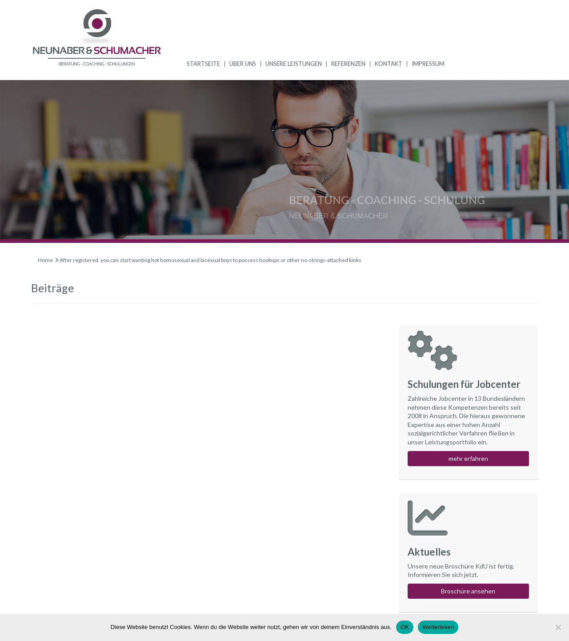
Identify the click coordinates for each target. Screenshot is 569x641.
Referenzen (348, 63)
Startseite (203, 63)
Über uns (242, 63)
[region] (284, 161)
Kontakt (388, 63)
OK (405, 627)
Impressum (428, 63)
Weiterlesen (438, 627)
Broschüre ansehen (468, 591)
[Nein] (557, 627)
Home (45, 260)
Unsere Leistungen (293, 63)
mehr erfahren (468, 458)
